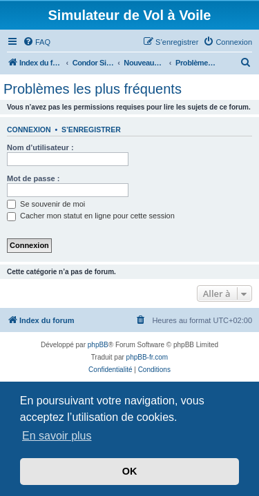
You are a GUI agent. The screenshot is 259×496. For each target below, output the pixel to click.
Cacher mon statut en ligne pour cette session (91, 215)
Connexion (29, 129)
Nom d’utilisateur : (40, 147)
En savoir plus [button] (57, 436)
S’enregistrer (91, 129)
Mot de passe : (33, 178)
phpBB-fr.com (147, 357)
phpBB (98, 345)
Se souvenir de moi (46, 204)
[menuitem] (36, 42)
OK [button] (129, 471)
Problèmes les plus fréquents (92, 88)
